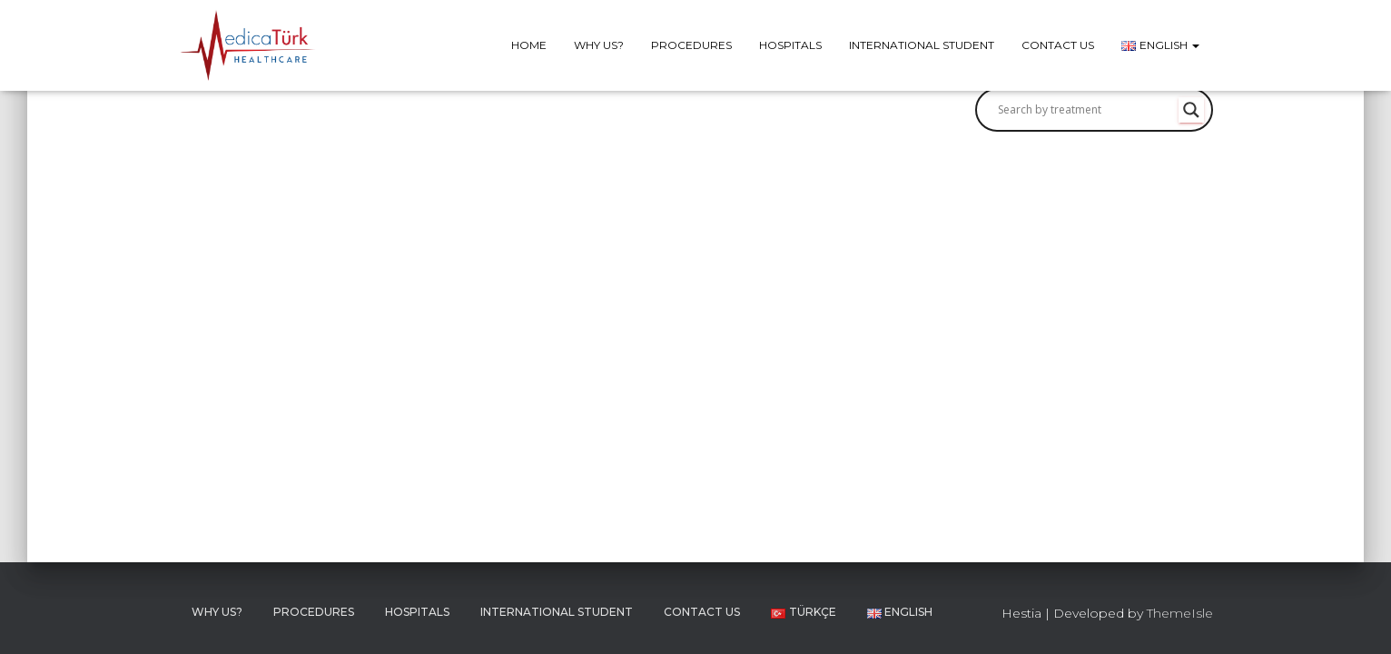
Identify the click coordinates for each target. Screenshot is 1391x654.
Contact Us (1057, 45)
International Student (921, 45)
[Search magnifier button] (1191, 110)
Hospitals (790, 45)
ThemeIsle (1180, 613)
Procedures (691, 45)
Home (529, 45)
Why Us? (599, 45)
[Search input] (1086, 110)
